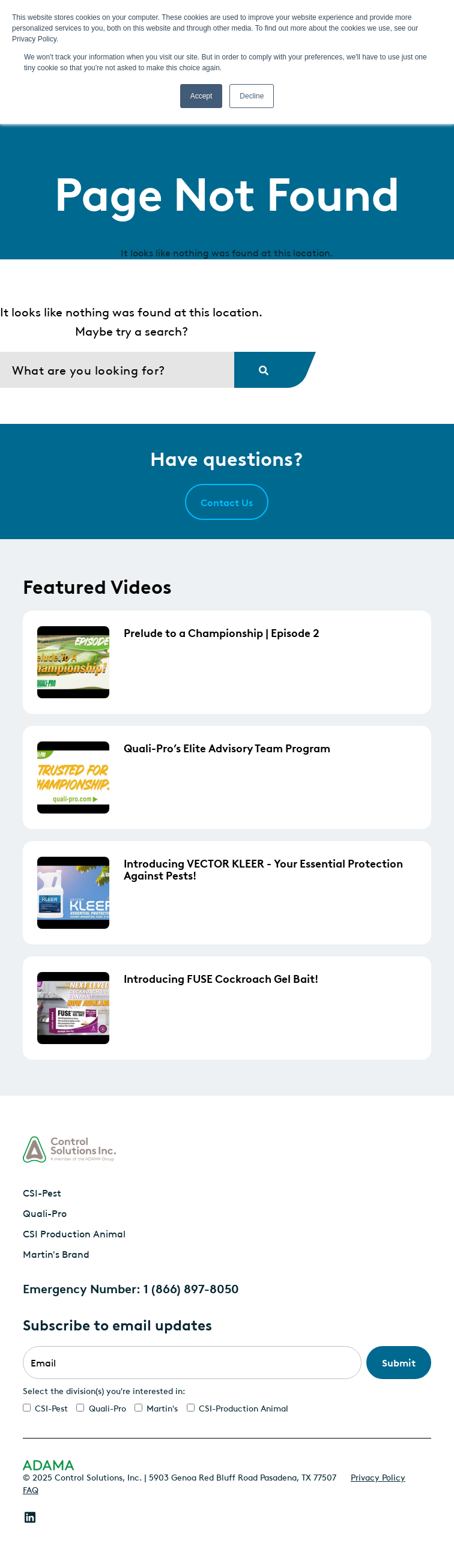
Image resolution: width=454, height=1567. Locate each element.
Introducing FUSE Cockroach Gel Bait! (221, 978)
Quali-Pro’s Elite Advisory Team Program (227, 747)
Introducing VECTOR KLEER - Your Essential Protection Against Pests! (263, 869)
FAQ (30, 1489)
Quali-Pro (45, 1212)
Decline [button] (252, 96)
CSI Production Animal (74, 1233)
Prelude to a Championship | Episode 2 (221, 632)
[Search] (117, 370)
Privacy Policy (378, 1476)
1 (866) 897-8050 (191, 1287)
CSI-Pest (42, 1192)
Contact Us (227, 502)
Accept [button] (201, 96)
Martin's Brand (56, 1253)
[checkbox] (227, 1408)
